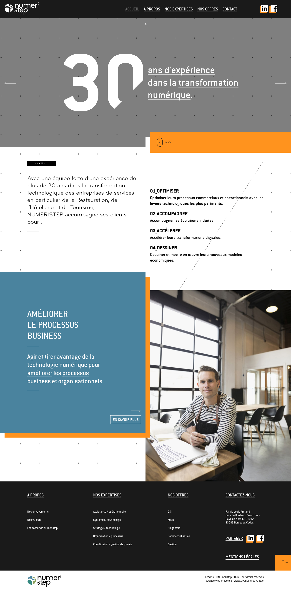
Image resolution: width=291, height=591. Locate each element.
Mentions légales (242, 556)
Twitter (264, 9)
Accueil (132, 9)
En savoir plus (125, 419)
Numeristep (22, 8)
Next (280, 83)
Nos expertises (179, 9)
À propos (152, 9)
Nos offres (207, 9)
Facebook (273, 9)
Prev (10, 83)
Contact (230, 9)
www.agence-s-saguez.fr (249, 581)
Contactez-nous (240, 495)
